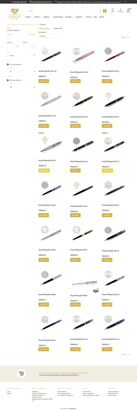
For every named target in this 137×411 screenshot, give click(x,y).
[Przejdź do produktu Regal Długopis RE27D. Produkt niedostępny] (52, 145)
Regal (11, 55)
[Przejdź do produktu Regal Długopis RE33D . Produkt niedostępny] (116, 145)
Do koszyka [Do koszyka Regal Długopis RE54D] (107, 215)
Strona (123, 37)
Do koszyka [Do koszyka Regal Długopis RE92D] (75, 349)
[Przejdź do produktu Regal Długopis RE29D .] (84, 145)
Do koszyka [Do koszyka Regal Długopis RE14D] (107, 126)
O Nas (8, 391)
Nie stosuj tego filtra (15, 64)
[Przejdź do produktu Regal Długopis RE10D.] (116, 55)
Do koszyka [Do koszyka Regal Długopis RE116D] (75, 126)
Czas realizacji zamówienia (65, 395)
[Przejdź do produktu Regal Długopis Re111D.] (116, 323)
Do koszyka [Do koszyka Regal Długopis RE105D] (43, 81)
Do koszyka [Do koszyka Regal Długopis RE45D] (75, 215)
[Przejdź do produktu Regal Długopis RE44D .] (52, 189)
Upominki (22, 24)
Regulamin (35, 391)
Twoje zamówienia (113, 391)
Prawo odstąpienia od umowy (91, 395)
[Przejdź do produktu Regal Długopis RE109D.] (84, 56)
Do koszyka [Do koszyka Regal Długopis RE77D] (107, 260)
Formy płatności (61, 391)
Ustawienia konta (113, 393)
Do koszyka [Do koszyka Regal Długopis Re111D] (107, 349)
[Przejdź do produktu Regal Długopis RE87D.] (84, 279)
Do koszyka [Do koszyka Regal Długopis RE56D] (43, 260)
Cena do (25, 42)
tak (11, 68)
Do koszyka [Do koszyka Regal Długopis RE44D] (43, 215)
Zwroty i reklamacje (88, 393)
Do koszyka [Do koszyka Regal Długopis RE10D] (107, 81)
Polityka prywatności (38, 395)
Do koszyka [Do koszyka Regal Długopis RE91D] (43, 349)
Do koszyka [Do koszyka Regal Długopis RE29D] (75, 170)
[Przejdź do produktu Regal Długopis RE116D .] (84, 100)
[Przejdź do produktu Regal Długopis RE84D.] (52, 279)
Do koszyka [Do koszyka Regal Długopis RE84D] (43, 304)
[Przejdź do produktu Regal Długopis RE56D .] (52, 234)
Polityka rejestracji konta (39, 393)
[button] (105, 11)
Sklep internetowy (68, 408)
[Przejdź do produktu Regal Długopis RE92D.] (84, 323)
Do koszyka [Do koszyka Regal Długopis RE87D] (75, 304)
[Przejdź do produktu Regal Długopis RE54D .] (116, 189)
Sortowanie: (42, 32)
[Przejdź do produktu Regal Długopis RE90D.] (116, 279)
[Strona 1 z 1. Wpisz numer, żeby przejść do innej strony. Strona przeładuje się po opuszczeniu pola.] (127, 37)
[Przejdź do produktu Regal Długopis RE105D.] (52, 55)
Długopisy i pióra (32, 24)
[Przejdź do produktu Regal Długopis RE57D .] (84, 234)
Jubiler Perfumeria (12, 24)
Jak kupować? (87, 391)
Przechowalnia (112, 395)
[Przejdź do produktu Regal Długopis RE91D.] (52, 324)
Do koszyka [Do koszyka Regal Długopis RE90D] (107, 304)
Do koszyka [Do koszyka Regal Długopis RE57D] (75, 260)
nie (11, 71)
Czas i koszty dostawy (63, 393)
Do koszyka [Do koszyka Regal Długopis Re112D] (43, 126)
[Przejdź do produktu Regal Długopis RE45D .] (84, 190)
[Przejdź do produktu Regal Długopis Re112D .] (52, 100)
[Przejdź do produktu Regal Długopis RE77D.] (116, 235)
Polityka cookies (37, 397)
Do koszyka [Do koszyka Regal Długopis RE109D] (75, 81)
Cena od (9, 42)
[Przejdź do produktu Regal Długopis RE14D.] (116, 100)
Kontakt (9, 393)
